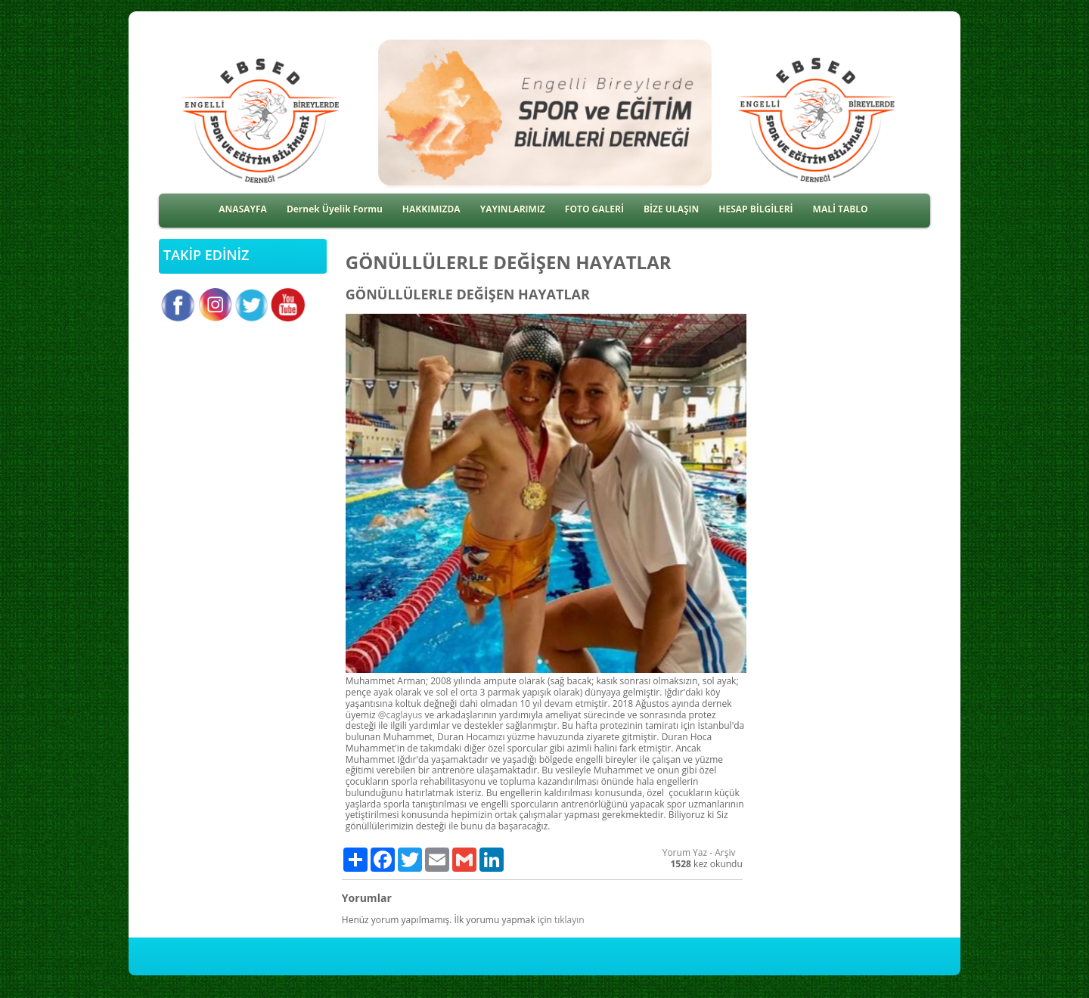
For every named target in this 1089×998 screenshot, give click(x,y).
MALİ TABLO (840, 209)
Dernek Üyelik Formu (335, 209)
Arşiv (725, 852)
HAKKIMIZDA (431, 209)
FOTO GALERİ (594, 209)
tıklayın (569, 919)
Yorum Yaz (684, 852)
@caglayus (400, 714)
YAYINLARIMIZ (512, 209)
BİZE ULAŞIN (671, 209)
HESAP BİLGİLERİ (755, 209)
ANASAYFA (243, 209)
